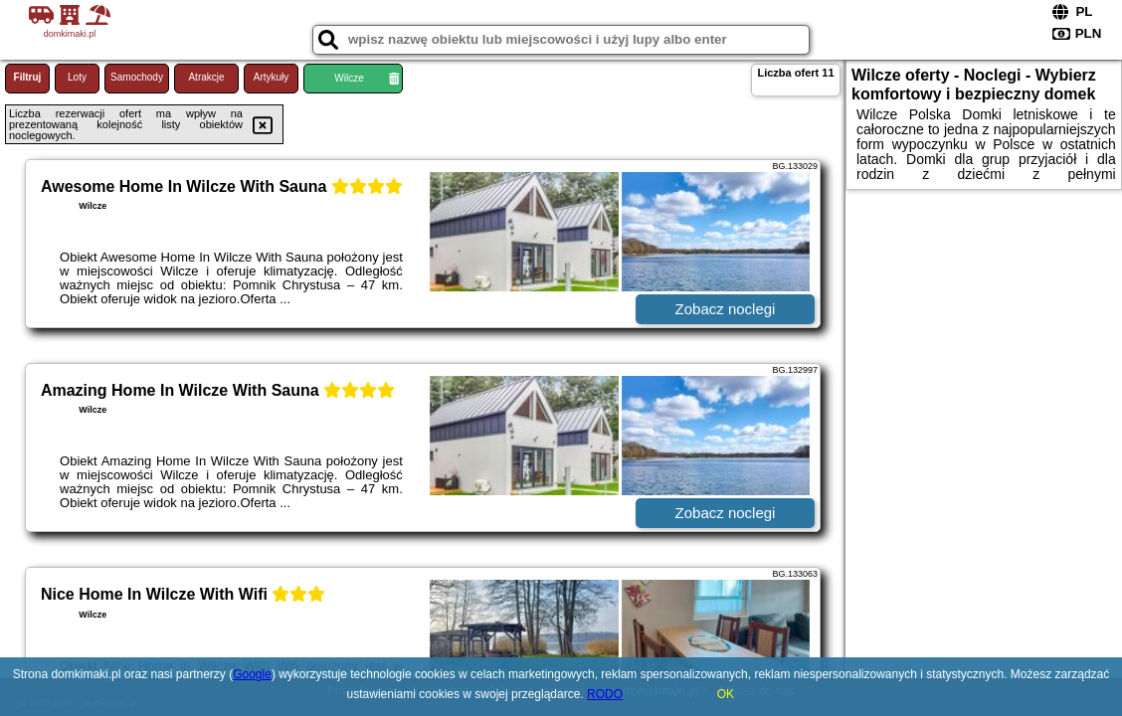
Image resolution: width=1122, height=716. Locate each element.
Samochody (136, 77)
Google (252, 674)
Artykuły (271, 77)
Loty (77, 77)
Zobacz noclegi (725, 308)
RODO (605, 694)
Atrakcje (206, 77)
